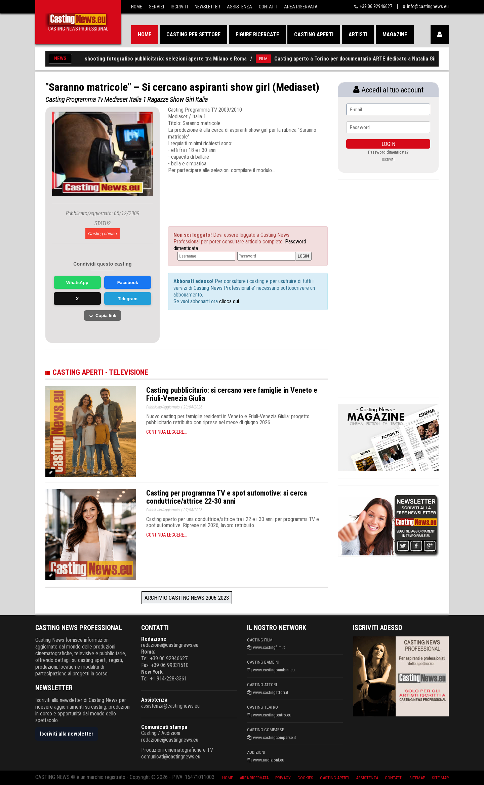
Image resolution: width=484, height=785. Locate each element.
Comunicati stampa (164, 726)
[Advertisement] (235, 194)
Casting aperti (313, 34)
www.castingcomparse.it (274, 737)
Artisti (358, 34)
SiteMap (417, 777)
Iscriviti (179, 6)
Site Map (440, 777)
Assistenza (239, 6)
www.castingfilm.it (269, 647)
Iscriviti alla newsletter (66, 734)
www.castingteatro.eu (272, 714)
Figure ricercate (257, 34)
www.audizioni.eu (268, 759)
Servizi (156, 6)
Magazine (394, 34)
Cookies (305, 777)
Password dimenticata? (388, 152)
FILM (268, 58)
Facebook (127, 282)
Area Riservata (301, 6)
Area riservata (254, 777)
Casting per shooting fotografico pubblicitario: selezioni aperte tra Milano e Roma (157, 58)
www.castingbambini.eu (274, 669)
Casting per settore (193, 34)
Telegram (127, 298)
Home (136, 6)
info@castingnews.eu (428, 6)
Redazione (153, 638)
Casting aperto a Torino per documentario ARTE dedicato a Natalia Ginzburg (367, 58)
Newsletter (207, 6)
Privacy (283, 777)
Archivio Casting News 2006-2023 (187, 597)
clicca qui (228, 301)
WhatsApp (77, 282)
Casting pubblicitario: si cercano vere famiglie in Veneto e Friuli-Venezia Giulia (231, 394)
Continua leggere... (166, 432)
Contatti (268, 6)
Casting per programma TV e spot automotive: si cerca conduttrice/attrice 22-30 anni (226, 497)
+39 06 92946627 (376, 6)
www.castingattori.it (270, 692)
